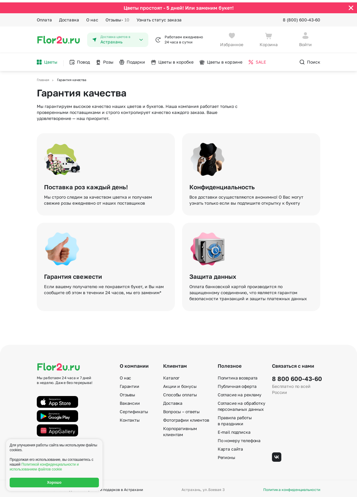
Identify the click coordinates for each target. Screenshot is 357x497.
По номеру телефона (239, 438)
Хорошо (54, 482)
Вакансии (130, 401)
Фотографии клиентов (186, 417)
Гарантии (129, 384)
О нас (92, 17)
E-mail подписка (234, 430)
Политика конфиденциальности (291, 487)
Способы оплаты (180, 392)
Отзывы (117, 17)
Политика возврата (238, 375)
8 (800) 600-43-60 (301, 17)
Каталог (171, 375)
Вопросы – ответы (181, 409)
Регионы (226, 455)
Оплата (44, 17)
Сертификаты (134, 409)
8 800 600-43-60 (296, 376)
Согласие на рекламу (239, 392)
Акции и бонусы (179, 384)
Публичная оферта (237, 384)
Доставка (69, 17)
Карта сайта (230, 446)
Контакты (130, 417)
